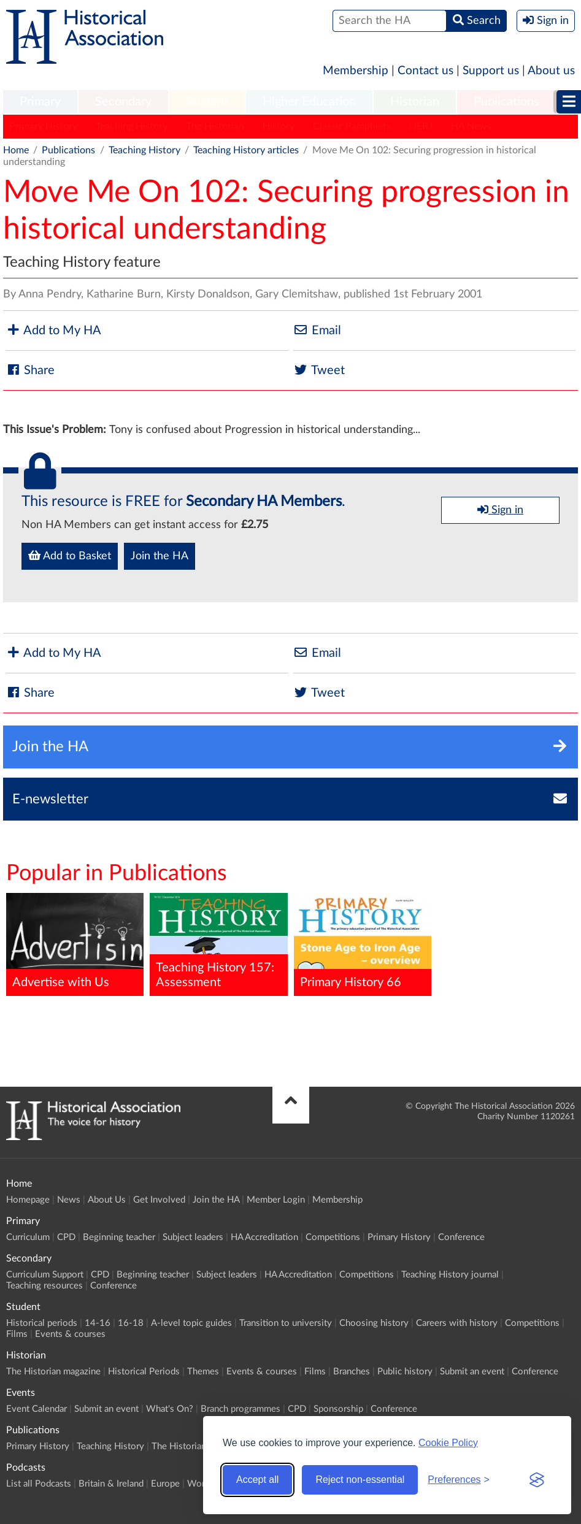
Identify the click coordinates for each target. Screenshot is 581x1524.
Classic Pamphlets (352, 126)
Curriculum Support (44, 1274)
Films (17, 1334)
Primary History (43, 126)
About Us (107, 1199)
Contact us (425, 71)
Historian (414, 102)
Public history (405, 1371)
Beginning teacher (119, 1237)
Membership (355, 71)
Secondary (123, 102)
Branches (351, 1371)
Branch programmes (240, 1409)
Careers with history (457, 1323)
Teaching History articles (246, 150)
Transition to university (285, 1323)
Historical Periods (144, 1371)
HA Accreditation (264, 1237)
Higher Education (309, 102)
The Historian (215, 126)
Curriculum (28, 1237)
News (68, 1199)
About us (551, 71)
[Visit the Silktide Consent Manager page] (537, 1480)
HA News (471, 126)
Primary (40, 102)
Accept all (257, 1479)
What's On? (169, 1409)
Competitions (333, 1237)
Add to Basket (69, 555)
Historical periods (41, 1323)
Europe (165, 1483)
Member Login (276, 1199)
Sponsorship (338, 1409)
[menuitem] (40, 102)
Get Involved (159, 1199)
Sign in (500, 510)
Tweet (319, 370)
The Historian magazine (53, 1371)
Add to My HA (53, 330)
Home (16, 150)
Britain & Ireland (111, 1483)
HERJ (421, 126)
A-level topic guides (191, 1323)
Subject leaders (193, 1237)
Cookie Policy (448, 1443)
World (199, 1483)
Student (207, 102)
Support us (491, 71)
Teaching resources (44, 1285)
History (278, 126)
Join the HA (159, 556)
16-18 (131, 1323)
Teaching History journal (450, 1274)
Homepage (28, 1199)
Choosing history (374, 1323)
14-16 (97, 1323)
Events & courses (70, 1334)
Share (30, 370)
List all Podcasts (38, 1483)
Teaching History (131, 126)
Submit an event (472, 1371)
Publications (506, 102)
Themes (203, 1371)
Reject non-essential (359, 1479)
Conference (461, 1237)
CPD (66, 1237)
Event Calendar (36, 1409)
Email (317, 330)
